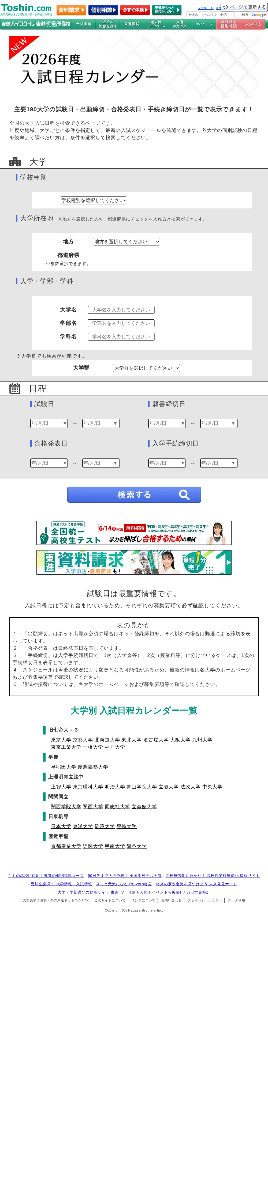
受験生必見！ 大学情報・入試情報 (61, 884)
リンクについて (143, 900)
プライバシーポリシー (205, 900)
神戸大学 (115, 747)
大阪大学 (180, 740)
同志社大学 (117, 806)
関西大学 (93, 806)
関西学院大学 (66, 806)
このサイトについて (110, 900)
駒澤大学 (105, 826)
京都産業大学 (66, 846)
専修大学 (127, 826)
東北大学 (131, 740)
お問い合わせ (171, 900)
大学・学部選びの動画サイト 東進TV (91, 892)
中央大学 (212, 786)
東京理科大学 (88, 786)
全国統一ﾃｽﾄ (206, 8)
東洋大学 (83, 826)
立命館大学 (144, 806)
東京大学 (61, 740)
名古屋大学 (156, 740)
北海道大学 (107, 740)
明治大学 (115, 786)
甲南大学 (115, 846)
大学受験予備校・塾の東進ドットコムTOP (56, 900)
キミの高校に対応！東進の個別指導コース (46, 875)
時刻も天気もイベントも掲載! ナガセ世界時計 (169, 892)
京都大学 (83, 740)
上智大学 (61, 786)
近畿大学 (93, 846)
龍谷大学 (136, 846)
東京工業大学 (66, 747)
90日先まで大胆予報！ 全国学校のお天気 (125, 875)
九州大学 (202, 740)
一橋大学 (93, 747)
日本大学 (61, 826)
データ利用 (236, 900)
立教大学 (169, 786)
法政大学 (190, 786)
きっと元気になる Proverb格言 (124, 884)
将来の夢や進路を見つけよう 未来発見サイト (196, 884)
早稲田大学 (63, 767)
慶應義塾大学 (93, 767)
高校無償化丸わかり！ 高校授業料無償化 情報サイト (213, 875)
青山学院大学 (141, 786)
